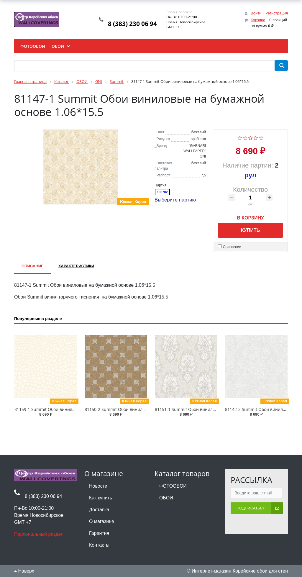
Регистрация (276, 13)
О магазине (101, 521)
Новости (98, 486)
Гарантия (99, 533)
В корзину (250, 216)
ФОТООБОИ (173, 486)
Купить (250, 230)
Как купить (100, 497)
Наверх (24, 570)
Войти (256, 13)
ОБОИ (166, 497)
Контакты (99, 545)
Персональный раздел (38, 534)
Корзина (258, 20)
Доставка (99, 509)
